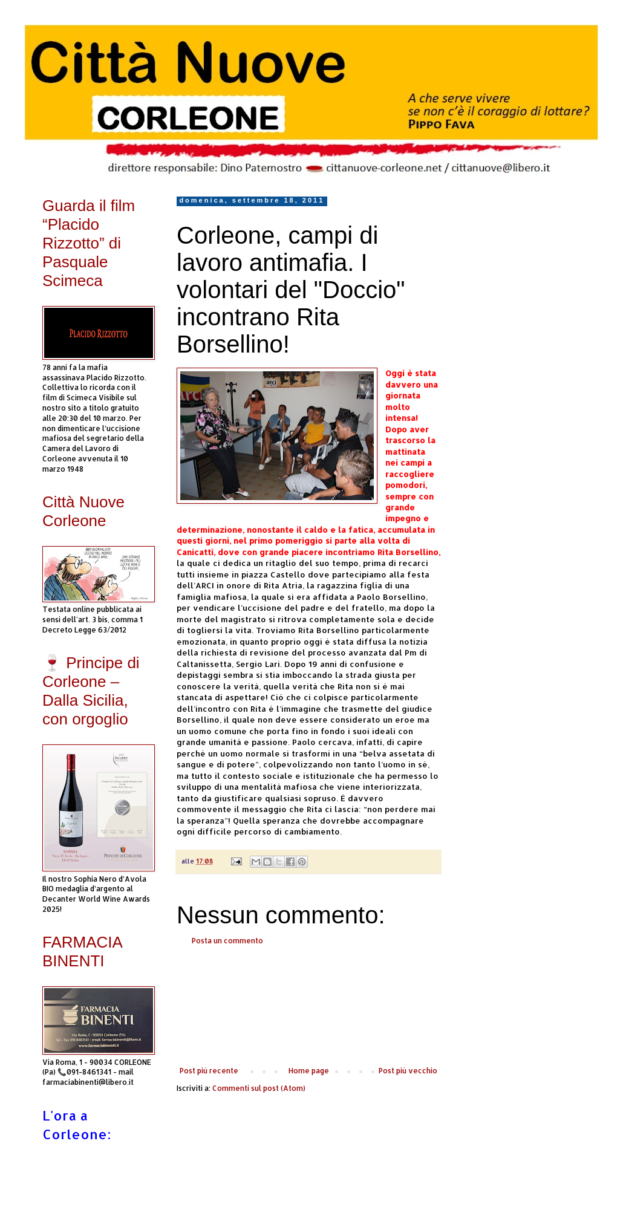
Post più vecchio (408, 1070)
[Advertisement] (308, 1006)
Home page (309, 1070)
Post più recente (209, 1070)
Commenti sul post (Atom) (258, 1088)
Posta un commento (227, 940)
